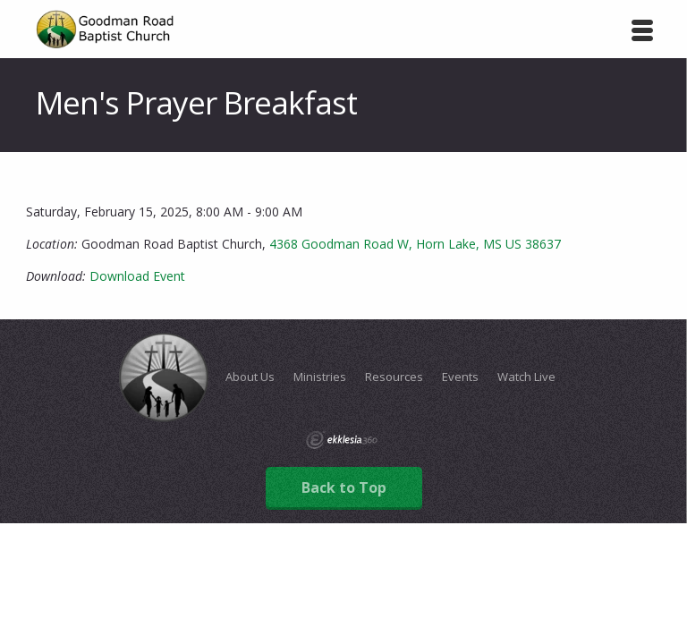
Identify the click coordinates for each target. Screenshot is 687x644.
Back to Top (343, 487)
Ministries (319, 377)
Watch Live (526, 377)
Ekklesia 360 (341, 440)
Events (460, 377)
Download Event (137, 275)
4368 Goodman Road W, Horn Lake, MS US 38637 (415, 243)
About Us (250, 377)
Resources (394, 377)
